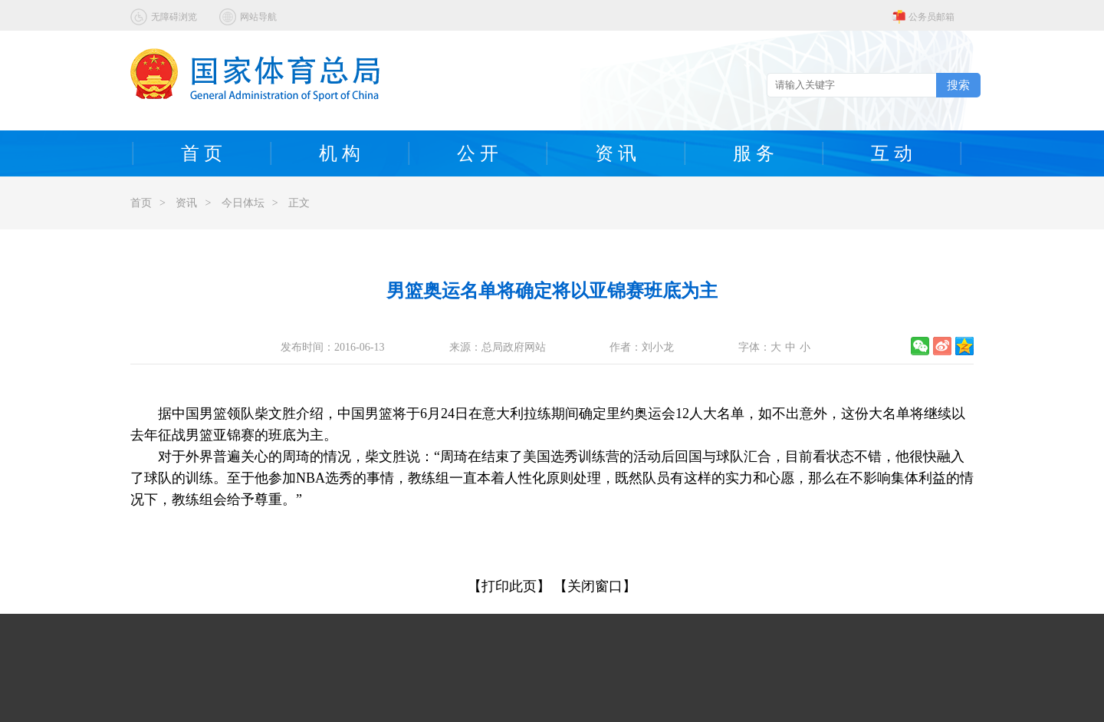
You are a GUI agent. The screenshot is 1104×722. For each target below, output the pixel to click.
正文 (299, 203)
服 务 (753, 153)
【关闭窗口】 (595, 586)
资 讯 (615, 153)
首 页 (201, 153)
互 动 (891, 153)
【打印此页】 (509, 586)
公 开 (477, 153)
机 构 (339, 153)
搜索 (958, 84)
